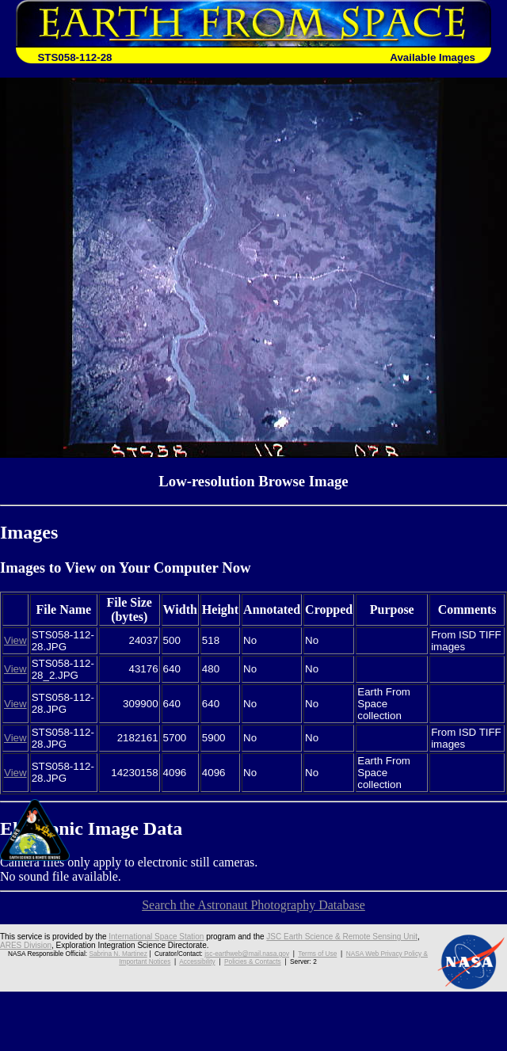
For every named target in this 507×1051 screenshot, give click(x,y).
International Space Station (156, 936)
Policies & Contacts (252, 961)
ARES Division (25, 945)
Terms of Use (317, 954)
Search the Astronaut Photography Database (253, 905)
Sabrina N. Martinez (118, 954)
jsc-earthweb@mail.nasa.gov (246, 954)
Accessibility (197, 961)
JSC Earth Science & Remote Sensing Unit (341, 936)
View (15, 640)
